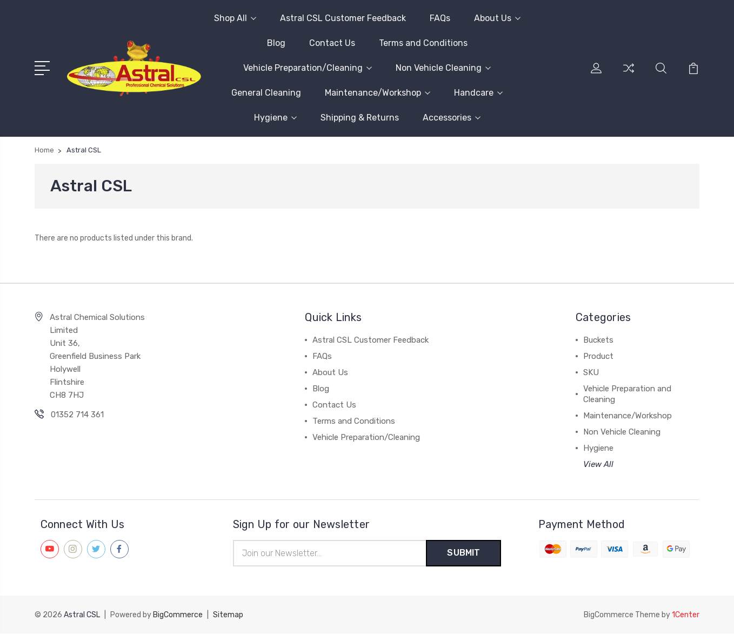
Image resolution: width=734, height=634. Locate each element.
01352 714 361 (77, 414)
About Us (497, 18)
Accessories (452, 117)
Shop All (235, 18)
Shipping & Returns (360, 117)
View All (598, 464)
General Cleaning (266, 93)
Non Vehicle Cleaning (443, 68)
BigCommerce (178, 615)
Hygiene (275, 117)
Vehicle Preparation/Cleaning (307, 68)
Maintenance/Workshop (377, 93)
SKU (591, 372)
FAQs (440, 18)
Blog (276, 43)
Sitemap (228, 615)
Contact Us (332, 43)
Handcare (478, 93)
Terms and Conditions (423, 43)
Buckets (598, 340)
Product (598, 356)
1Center (685, 615)
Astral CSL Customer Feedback (343, 18)
